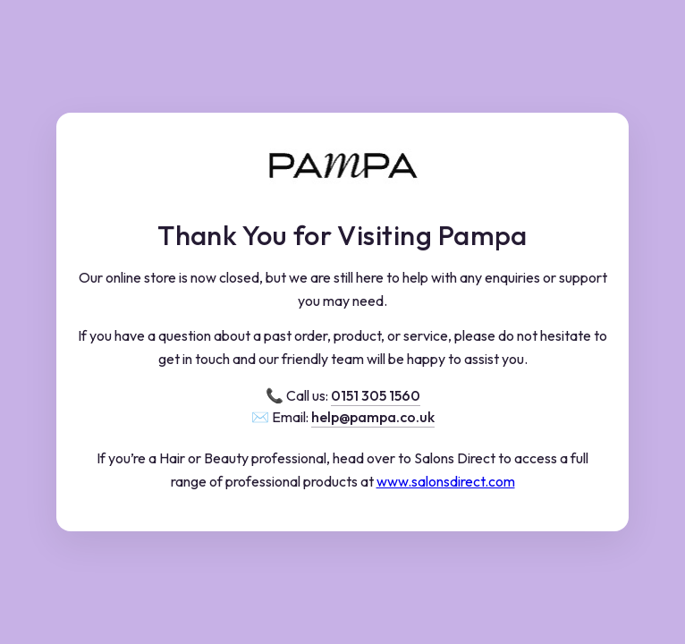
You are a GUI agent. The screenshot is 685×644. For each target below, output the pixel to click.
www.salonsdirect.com (445, 481)
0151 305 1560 (375, 395)
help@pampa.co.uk (373, 417)
